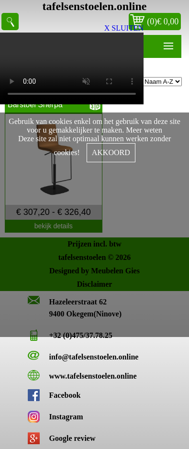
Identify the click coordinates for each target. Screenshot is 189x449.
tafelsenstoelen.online (95, 6)
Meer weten (144, 130)
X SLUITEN (124, 28)
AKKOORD (111, 152)
